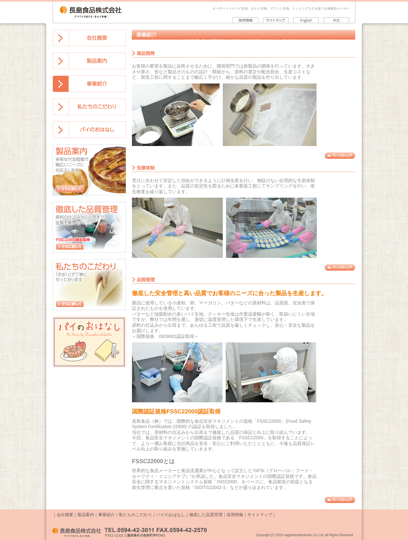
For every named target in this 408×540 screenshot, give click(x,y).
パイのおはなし (170, 514)
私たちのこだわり (135, 514)
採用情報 (235, 514)
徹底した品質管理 (205, 514)
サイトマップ (259, 514)
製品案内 (85, 514)
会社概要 (65, 514)
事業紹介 (106, 514)
